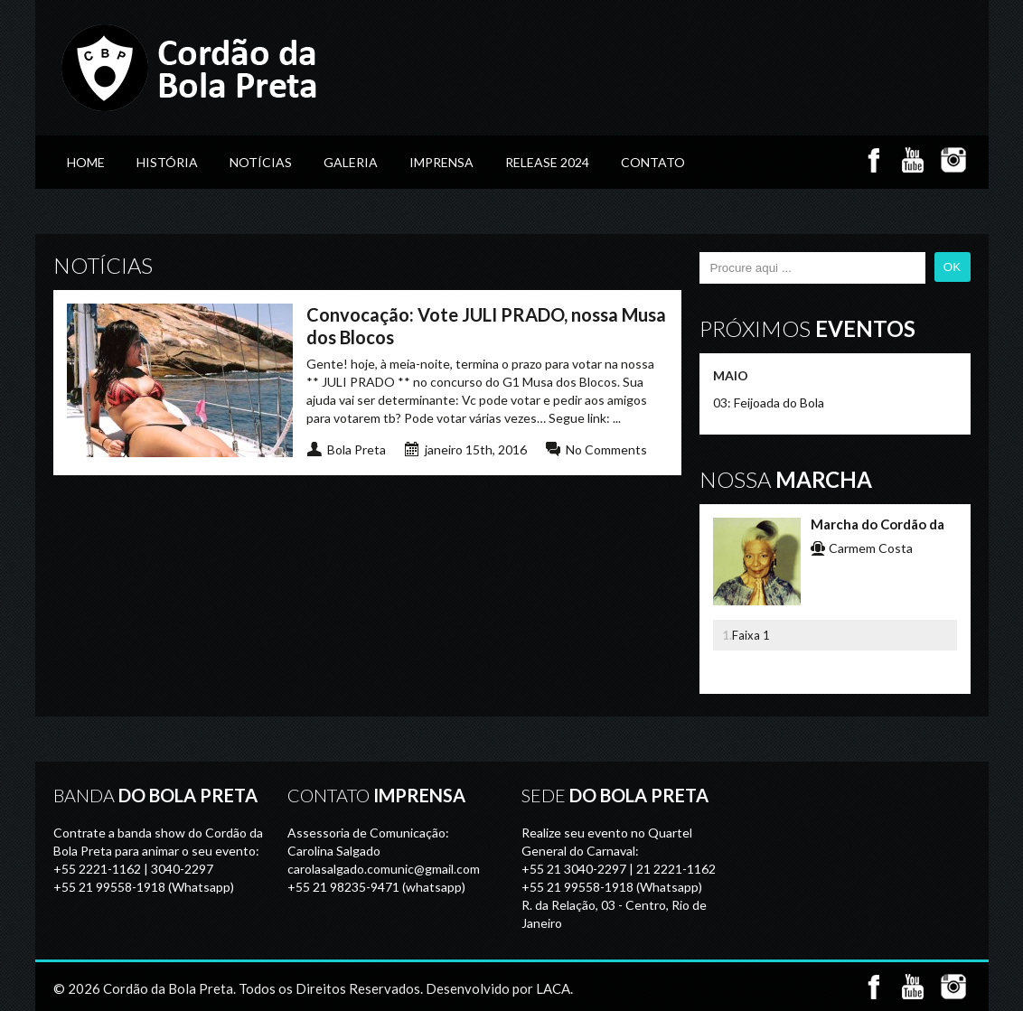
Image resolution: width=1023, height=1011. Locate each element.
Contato (653, 162)
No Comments (606, 449)
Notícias (261, 162)
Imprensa (441, 162)
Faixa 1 (751, 635)
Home (86, 162)
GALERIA (351, 162)
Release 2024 (547, 162)
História (167, 162)
